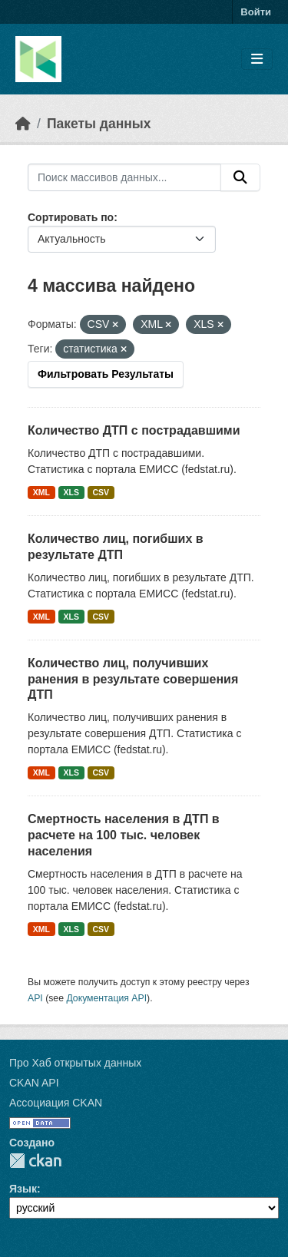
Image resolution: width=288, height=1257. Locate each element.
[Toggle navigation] (257, 59)
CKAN (35, 1161)
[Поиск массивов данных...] (124, 177)
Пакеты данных (99, 123)
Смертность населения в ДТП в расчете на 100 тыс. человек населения (124, 835)
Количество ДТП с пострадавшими (134, 430)
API (35, 998)
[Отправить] (240, 177)
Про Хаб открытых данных (75, 1063)
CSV (100, 492)
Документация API (106, 998)
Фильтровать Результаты (106, 374)
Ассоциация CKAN (55, 1103)
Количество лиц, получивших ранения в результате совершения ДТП (133, 679)
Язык (23, 1189)
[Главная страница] (23, 123)
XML (41, 492)
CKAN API (34, 1083)
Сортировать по (71, 217)
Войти (255, 12)
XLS (71, 492)
